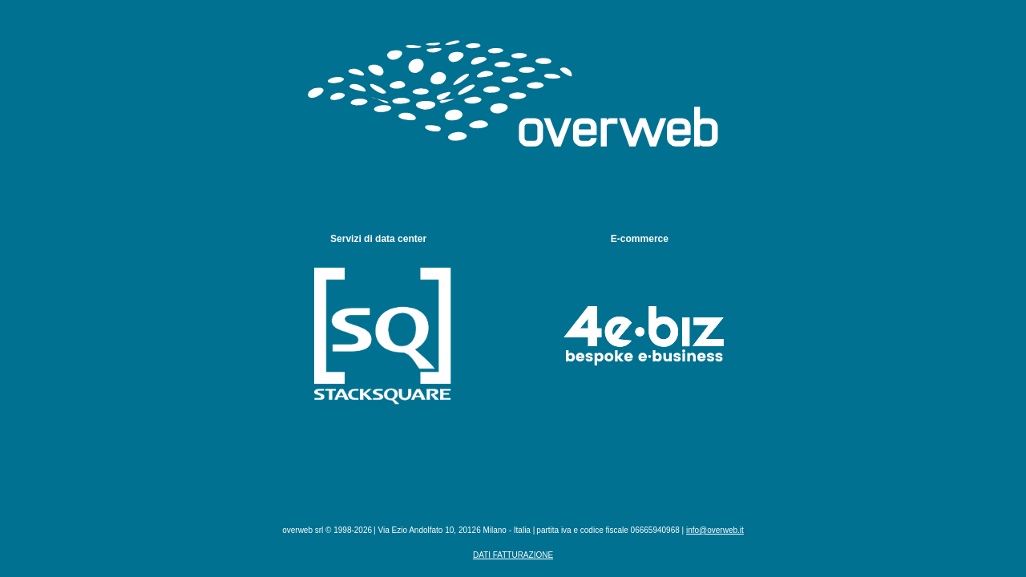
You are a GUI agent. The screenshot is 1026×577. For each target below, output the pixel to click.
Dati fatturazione (513, 555)
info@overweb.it (715, 530)
